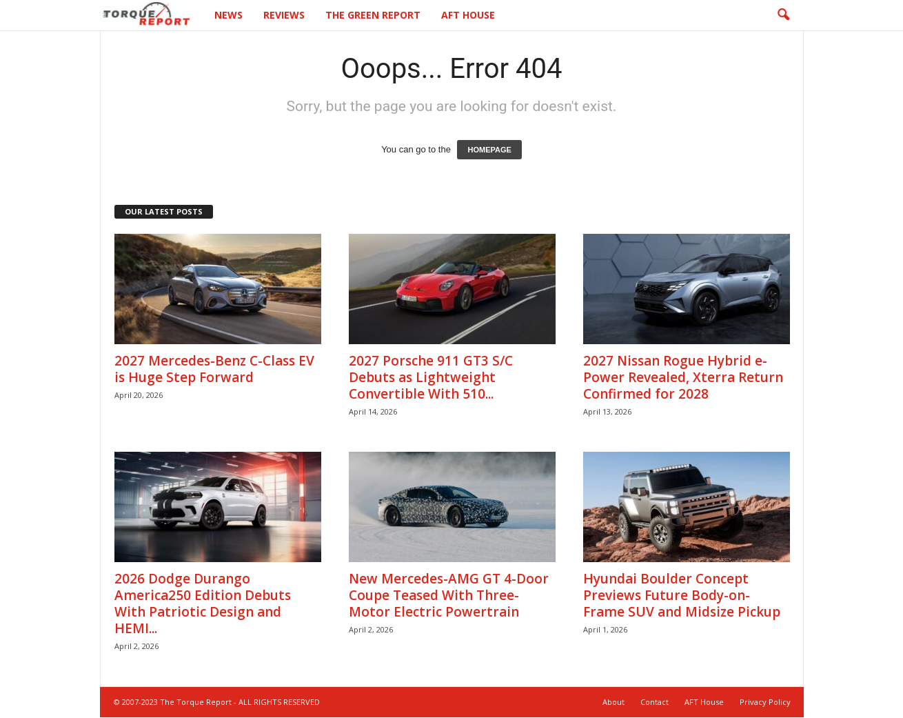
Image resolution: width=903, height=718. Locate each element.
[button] (783, 15)
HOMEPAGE (489, 150)
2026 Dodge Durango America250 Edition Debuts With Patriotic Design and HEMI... (202, 604)
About (613, 702)
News (228, 14)
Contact (654, 702)
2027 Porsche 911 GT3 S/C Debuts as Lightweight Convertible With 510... (431, 377)
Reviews (284, 14)
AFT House (468, 14)
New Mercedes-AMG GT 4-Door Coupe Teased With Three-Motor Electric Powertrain (449, 595)
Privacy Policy (765, 702)
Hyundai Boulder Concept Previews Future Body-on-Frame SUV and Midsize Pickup (681, 595)
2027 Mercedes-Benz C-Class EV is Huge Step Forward (214, 369)
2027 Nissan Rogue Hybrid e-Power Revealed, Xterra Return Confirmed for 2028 (683, 377)
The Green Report (372, 14)
